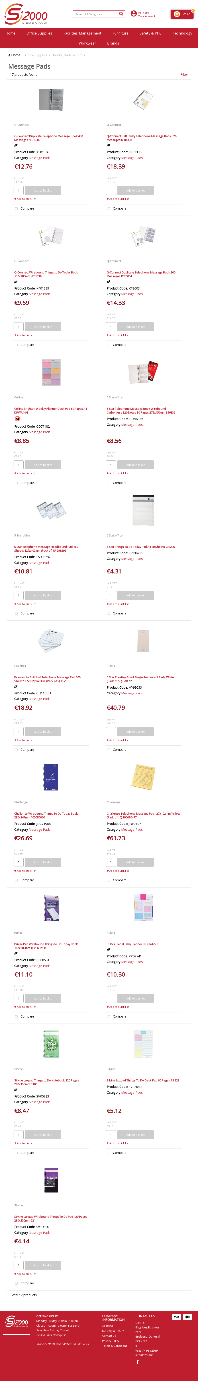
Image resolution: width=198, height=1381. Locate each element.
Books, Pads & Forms (69, 55)
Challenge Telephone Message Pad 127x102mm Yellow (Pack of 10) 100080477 (143, 815)
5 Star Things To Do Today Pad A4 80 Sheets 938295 (141, 547)
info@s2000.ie (144, 1355)
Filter (184, 74)
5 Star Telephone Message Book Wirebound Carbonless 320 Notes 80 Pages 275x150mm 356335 (141, 410)
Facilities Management (82, 33)
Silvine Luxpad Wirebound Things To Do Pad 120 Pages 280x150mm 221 (50, 1218)
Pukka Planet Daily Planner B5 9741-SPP (133, 944)
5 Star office (114, 397)
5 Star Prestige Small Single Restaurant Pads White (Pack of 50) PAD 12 (140, 679)
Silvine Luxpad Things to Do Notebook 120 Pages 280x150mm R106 (46, 1082)
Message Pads (39, 158)
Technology (182, 33)
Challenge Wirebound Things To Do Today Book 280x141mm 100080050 (46, 815)
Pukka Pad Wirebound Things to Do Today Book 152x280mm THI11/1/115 (46, 946)
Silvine (18, 1069)
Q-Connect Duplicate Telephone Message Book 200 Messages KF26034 (141, 274)
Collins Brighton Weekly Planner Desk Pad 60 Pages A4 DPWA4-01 (50, 410)
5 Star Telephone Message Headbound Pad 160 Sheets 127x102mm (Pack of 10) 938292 (46, 549)
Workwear (87, 43)
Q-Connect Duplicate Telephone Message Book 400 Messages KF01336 (48, 138)
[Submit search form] (121, 13)
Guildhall (20, 666)
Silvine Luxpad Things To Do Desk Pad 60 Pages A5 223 (143, 1080)
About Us (107, 1325)
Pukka (111, 666)
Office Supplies (39, 33)
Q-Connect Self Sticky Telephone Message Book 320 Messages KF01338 (141, 138)
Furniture (121, 33)
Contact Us (109, 1335)
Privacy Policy (110, 1340)
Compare (23, 209)
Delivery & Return (113, 1330)
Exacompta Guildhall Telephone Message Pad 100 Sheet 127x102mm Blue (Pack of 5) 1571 (47, 679)
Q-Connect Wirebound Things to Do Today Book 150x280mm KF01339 (46, 274)
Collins (18, 397)
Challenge (21, 802)
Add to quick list (25, 198)
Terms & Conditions (114, 1345)
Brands (113, 43)
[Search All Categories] (99, 14)
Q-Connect (21, 125)
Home (10, 33)
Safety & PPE (150, 33)
